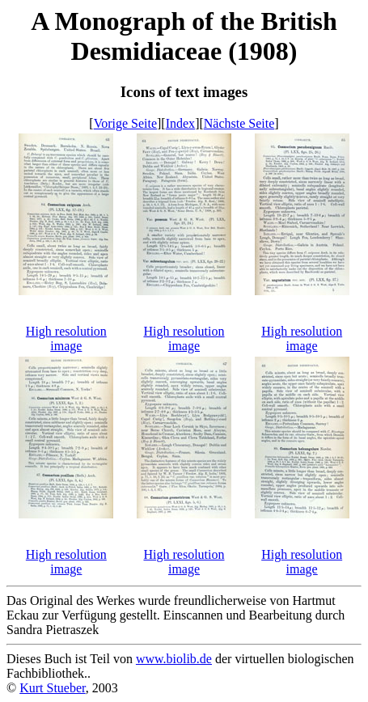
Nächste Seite (239, 123)
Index (180, 123)
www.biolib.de (174, 659)
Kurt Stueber (52, 688)
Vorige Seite (125, 123)
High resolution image (66, 338)
